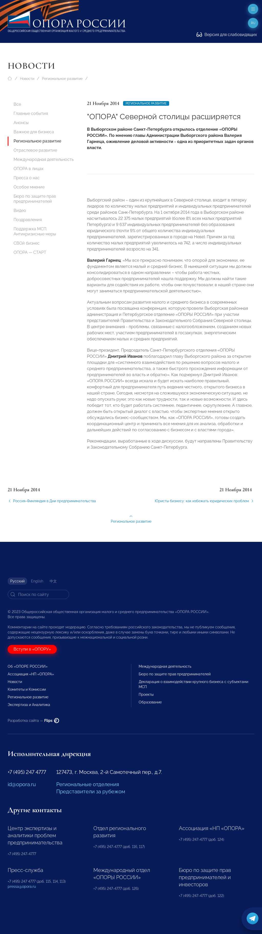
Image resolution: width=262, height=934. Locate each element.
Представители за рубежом (90, 791)
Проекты (146, 694)
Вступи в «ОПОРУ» (32, 649)
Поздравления (28, 219)
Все (17, 104)
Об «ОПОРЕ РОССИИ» (28, 666)
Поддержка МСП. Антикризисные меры (35, 231)
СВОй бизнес (27, 243)
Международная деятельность (44, 159)
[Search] (38, 594)
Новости (27, 79)
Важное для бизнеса (34, 131)
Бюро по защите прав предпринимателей (35, 199)
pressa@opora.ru (22, 886)
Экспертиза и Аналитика (29, 705)
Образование (150, 702)
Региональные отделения (87, 784)
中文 (53, 581)
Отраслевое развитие (35, 150)
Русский (17, 581)
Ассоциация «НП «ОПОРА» (31, 674)
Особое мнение (29, 187)
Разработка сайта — (33, 721)
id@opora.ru (22, 784)
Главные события (31, 113)
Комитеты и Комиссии (27, 689)
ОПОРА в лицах (28, 168)
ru (253, 23)
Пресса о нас (27, 177)
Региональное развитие (62, 79)
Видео (20, 210)
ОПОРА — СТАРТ (30, 252)
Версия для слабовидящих (226, 34)
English (37, 581)
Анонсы (21, 122)
